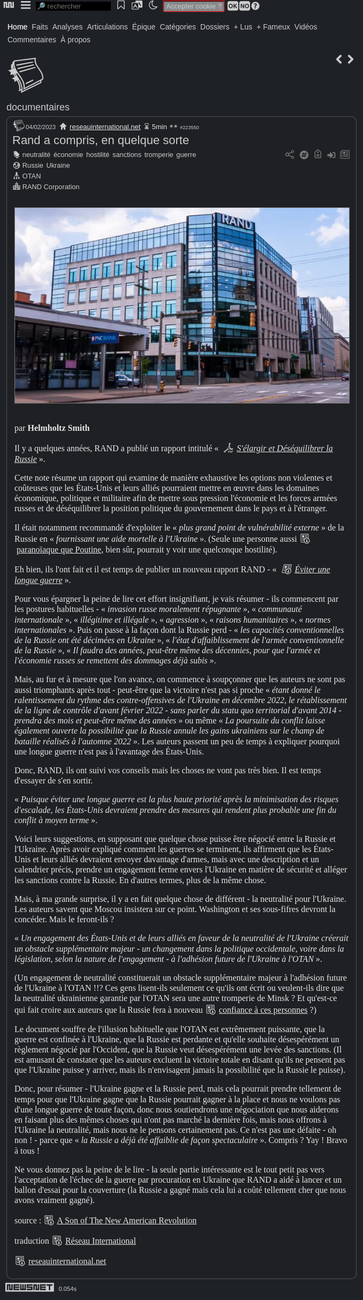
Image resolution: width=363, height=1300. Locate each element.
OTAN (31, 176)
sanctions (126, 155)
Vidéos (305, 27)
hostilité (97, 155)
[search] (73, 6)
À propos (75, 39)
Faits (40, 27)
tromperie (159, 155)
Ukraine (58, 165)
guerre (186, 155)
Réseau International (100, 1240)
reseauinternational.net (105, 127)
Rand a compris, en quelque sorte (100, 140)
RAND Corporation (51, 187)
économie (69, 155)
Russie (32, 165)
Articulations (107, 27)
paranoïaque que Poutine (59, 549)
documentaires (38, 107)
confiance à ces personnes (263, 1009)
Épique (144, 27)
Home (17, 27)
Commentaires (31, 39)
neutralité (36, 155)
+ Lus (243, 27)
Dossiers (214, 27)
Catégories (178, 27)
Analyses (67, 27)
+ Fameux (273, 27)
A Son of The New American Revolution (126, 1220)
